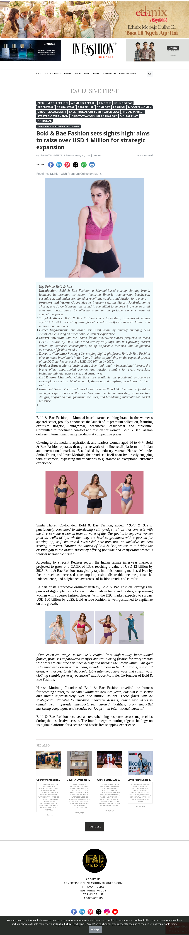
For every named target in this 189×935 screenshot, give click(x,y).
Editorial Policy (93, 890)
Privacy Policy (93, 886)
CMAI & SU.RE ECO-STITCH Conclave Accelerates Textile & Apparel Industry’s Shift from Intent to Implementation (109, 779)
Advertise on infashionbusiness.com (93, 883)
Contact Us (93, 898)
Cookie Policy (63, 924)
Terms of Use (93, 894)
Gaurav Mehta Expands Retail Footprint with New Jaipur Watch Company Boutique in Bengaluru (48, 779)
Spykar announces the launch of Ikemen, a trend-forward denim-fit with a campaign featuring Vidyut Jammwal (140, 779)
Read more (94, 826)
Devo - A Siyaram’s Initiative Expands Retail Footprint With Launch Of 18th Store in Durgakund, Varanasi (79, 779)
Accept (95, 929)
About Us (93, 879)
